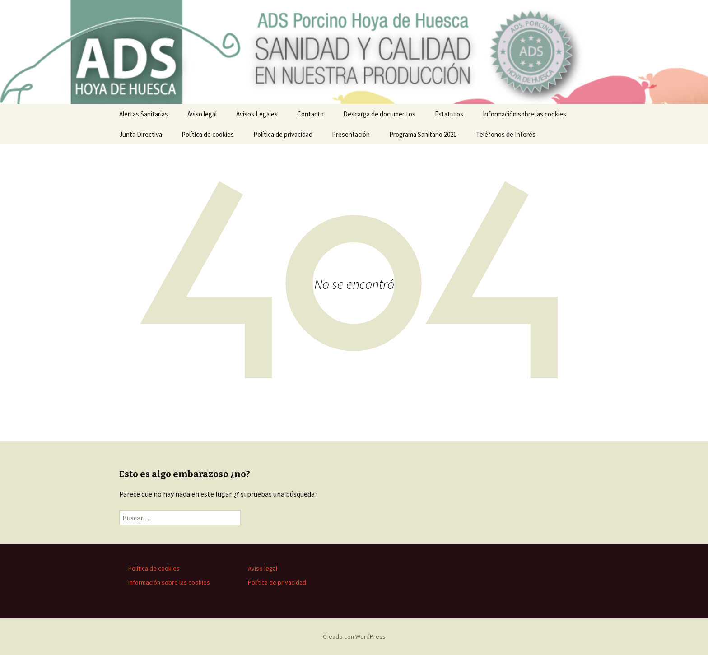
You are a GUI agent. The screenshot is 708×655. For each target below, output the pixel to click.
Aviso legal (202, 114)
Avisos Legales (257, 114)
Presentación (351, 134)
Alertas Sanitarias (143, 114)
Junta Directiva (140, 134)
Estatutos (449, 114)
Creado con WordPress (354, 636)
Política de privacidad (282, 134)
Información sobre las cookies (524, 114)
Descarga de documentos (379, 114)
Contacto (310, 114)
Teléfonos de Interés (506, 134)
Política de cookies (208, 134)
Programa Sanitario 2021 (422, 134)
